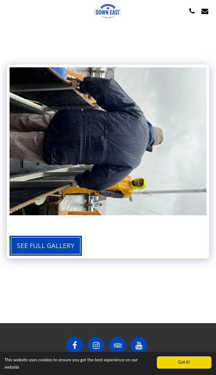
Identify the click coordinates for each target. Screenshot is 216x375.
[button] (10, 10)
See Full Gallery (45, 245)
